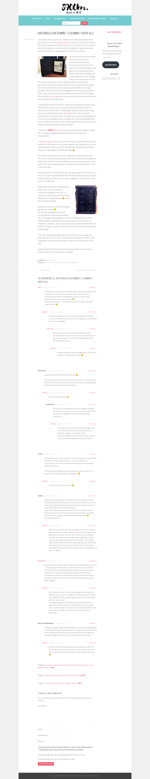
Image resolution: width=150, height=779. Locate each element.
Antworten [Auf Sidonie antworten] (92, 496)
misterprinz (42, 561)
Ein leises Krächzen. (44, 270)
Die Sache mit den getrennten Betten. (86, 270)
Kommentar (42, 706)
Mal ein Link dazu (75, 532)
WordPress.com (93, 776)
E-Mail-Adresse (43, 735)
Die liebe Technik (51, 260)
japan (69, 262)
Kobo (40, 96)
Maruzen (67, 113)
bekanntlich (64, 42)
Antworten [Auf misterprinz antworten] (92, 561)
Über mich (114, 18)
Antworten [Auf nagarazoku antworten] (92, 370)
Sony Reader (54, 96)
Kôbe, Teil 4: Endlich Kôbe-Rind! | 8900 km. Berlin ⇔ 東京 (65, 675)
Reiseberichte (59, 18)
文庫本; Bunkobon (54, 130)
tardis (76, 262)
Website (40, 741)
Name (40, 729)
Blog (48, 18)
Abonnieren (110, 65)
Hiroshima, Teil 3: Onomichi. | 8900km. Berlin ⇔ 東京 (63, 683)
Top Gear (48, 141)
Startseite (36, 18)
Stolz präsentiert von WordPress (63, 776)
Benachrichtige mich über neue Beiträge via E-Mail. (57, 759)
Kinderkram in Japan (97, 18)
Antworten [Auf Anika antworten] (92, 287)
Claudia (44, 312)
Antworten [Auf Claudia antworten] (92, 312)
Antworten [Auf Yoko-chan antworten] (92, 329)
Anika (39, 287)
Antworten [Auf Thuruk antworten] (92, 454)
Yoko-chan (49, 329)
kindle (73, 262)
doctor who (56, 262)
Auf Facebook (114, 32)
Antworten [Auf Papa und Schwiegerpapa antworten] (92, 623)
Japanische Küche (77, 18)
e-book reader (63, 262)
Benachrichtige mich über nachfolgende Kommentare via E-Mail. (62, 755)
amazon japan (48, 262)
